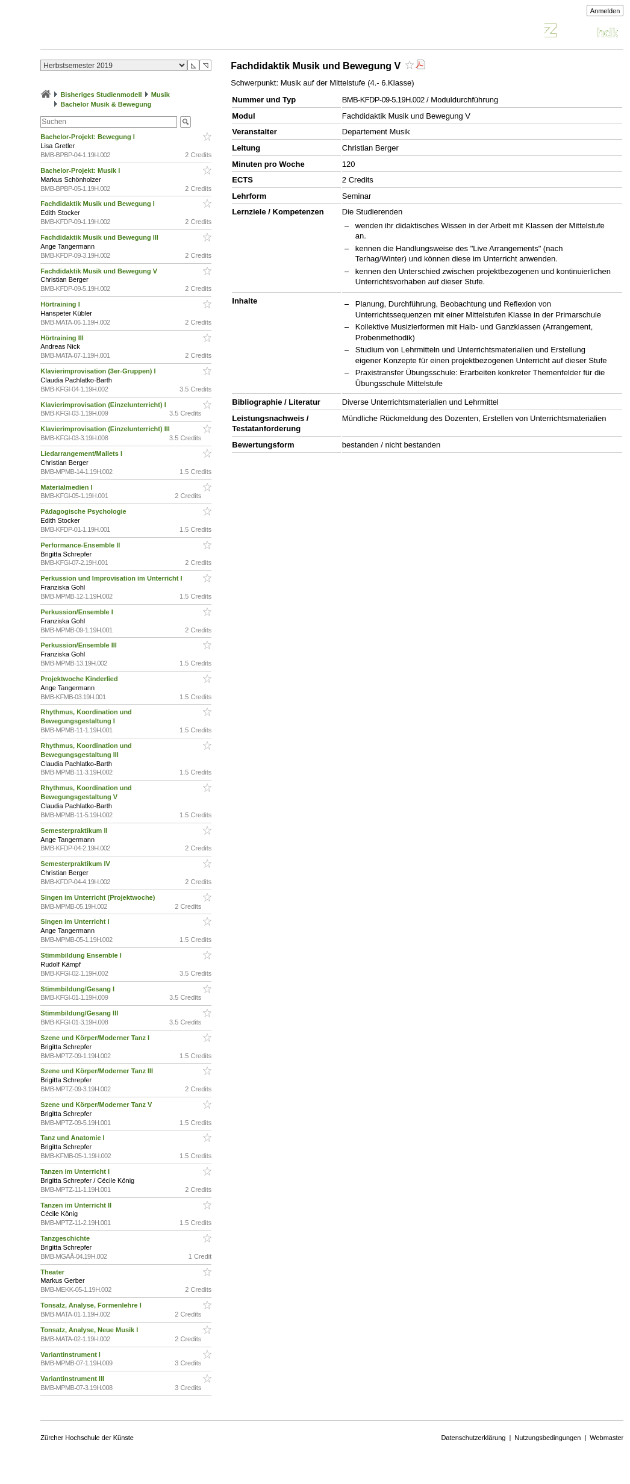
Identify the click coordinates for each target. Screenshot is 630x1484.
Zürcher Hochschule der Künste (87, 1437)
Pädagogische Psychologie (84, 511)
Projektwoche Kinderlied (79, 678)
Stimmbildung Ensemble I (81, 955)
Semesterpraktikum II (74, 830)
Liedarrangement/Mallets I (82, 453)
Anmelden (605, 10)
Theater (53, 1272)
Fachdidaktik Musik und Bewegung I (98, 203)
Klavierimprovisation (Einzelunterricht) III (106, 428)
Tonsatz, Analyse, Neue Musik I (90, 1329)
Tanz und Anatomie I (73, 1137)
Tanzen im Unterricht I (75, 1171)
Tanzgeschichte (66, 1238)
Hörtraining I (60, 304)
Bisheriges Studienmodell (101, 94)
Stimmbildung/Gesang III (80, 1013)
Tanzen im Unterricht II (76, 1205)
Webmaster (606, 1437)
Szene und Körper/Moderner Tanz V (97, 1104)
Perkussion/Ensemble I (77, 612)
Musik (160, 94)
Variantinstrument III (73, 1378)
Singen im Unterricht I (75, 921)
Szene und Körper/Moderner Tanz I (95, 1037)
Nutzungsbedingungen (547, 1437)
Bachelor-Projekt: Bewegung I (88, 136)
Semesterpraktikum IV (76, 863)
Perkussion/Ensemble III (79, 645)
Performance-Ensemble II (81, 545)
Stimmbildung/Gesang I (78, 989)
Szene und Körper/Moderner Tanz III (97, 1070)
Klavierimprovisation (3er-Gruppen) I (98, 371)
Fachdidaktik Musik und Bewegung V (99, 271)
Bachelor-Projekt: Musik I (81, 170)
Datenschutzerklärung (473, 1437)
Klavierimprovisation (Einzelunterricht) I (104, 404)
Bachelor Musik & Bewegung (105, 104)
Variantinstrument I (71, 1354)
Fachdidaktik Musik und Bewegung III (100, 237)
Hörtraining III (63, 337)
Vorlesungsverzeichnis (129, 32)
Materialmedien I (67, 487)
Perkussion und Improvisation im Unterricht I (112, 578)
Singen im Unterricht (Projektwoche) (98, 897)
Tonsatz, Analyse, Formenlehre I (91, 1305)
